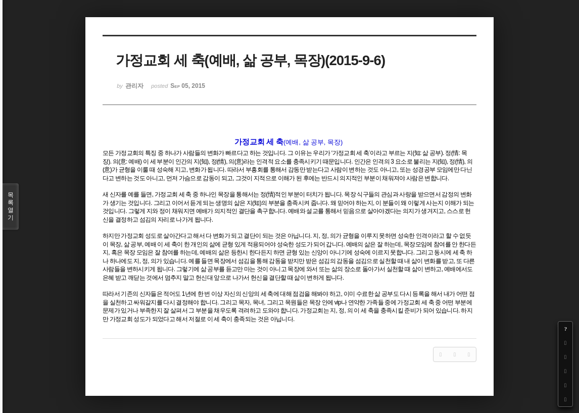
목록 (11, 206)
